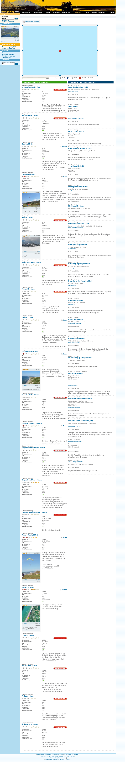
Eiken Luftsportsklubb (76, 131)
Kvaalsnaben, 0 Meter (29, 666)
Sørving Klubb (73, 106)
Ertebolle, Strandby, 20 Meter (32, 423)
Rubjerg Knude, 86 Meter (30, 535)
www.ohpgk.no (72, 268)
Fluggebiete (40, 754)
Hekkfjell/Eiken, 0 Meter (30, 115)
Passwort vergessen (8, 21)
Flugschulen (48, 754)
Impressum (56, 759)
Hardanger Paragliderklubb (77, 245)
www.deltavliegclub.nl (74, 407)
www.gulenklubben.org (74, 323)
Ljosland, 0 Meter (28, 635)
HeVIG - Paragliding (75, 441)
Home (24, 15)
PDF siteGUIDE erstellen (32, 21)
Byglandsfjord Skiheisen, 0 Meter (33, 448)
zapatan (64, 146)
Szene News (67, 754)
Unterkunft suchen (68, 756)
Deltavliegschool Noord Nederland (80, 398)
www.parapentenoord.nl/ (75, 426)
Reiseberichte (53, 758)
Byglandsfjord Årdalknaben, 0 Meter (34, 512)
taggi (17, 40)
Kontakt (62, 759)
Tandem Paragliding (57, 754)
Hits (18, 38)
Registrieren (5, 20)
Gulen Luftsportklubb (75, 319)
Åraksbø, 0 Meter (28, 696)
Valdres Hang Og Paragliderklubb (80, 358)
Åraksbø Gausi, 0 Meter (30, 724)
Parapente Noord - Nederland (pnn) (80, 421)
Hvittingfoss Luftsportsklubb (78, 187)
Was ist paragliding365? (9, 47)
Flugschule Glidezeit (75, 373)
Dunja (65, 176)
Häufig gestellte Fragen (9, 48)
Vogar (3, 42)
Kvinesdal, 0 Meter (28, 289)
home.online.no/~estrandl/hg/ (76, 118)
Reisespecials (62, 758)
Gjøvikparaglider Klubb (76, 338)
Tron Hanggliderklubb (75, 462)
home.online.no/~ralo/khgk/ (75, 227)
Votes (5, 38)
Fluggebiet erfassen (7, 53)
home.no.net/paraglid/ (74, 342)
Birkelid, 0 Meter (27, 144)
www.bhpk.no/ (72, 285)
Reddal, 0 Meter (27, 217)
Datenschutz (48, 759)
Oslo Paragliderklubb (75, 300)
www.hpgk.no (72, 248)
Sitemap (67, 759)
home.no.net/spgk (73, 91)
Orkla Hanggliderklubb (76, 166)
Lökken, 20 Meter (28, 587)
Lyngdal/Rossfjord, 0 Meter (31, 87)
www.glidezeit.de (72, 385)
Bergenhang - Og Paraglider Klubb (80, 281)
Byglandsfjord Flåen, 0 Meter (32, 480)
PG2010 (64, 590)
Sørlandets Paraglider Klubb (78, 87)
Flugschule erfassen (8, 54)
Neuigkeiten (75, 754)
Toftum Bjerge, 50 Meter (30, 351)
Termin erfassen (6, 57)
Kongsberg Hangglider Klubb (78, 223)
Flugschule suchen (57, 756)
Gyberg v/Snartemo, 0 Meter (31, 262)
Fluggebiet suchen (47, 756)
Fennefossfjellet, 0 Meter (30, 395)
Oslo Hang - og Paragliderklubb (79, 264)
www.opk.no (71, 304)
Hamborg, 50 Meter (28, 174)
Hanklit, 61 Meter (27, 317)
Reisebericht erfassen (8, 56)
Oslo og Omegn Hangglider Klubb (80, 148)
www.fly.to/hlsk (72, 191)
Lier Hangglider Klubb (76, 206)
